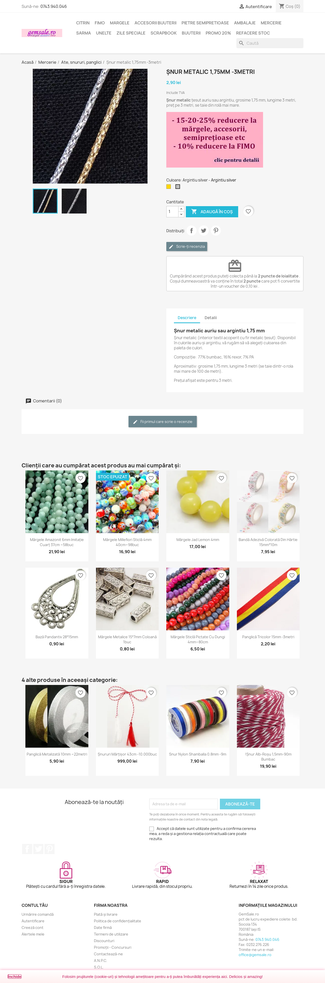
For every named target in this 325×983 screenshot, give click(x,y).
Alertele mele (33, 934)
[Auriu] (169, 187)
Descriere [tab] (187, 317)
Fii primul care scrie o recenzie (162, 421)
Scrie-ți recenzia (187, 246)
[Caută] (269, 43)
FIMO (100, 23)
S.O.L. (99, 967)
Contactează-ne (108, 954)
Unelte (103, 33)
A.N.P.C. (100, 960)
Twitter (38, 849)
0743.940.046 (53, 6)
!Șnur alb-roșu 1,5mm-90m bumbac (268, 757)
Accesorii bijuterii (155, 23)
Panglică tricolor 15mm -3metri (268, 636)
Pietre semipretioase (205, 23)
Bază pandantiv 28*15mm (57, 636)
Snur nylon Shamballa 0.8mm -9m (197, 754)
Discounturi (104, 940)
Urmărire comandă (38, 914)
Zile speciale (131, 33)
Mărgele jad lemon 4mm (197, 539)
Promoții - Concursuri (112, 947)
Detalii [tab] (211, 317)
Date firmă (103, 927)
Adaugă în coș (212, 211)
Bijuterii (191, 33)
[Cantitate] (172, 211)
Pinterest (216, 230)
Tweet (204, 230)
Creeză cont (32, 927)
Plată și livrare (106, 914)
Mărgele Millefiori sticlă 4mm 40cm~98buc (127, 542)
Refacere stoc (253, 33)
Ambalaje (245, 23)
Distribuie (191, 230)
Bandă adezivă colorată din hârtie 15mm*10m (268, 542)
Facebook (27, 849)
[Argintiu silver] (178, 187)
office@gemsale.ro (255, 954)
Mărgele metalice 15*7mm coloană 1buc (127, 639)
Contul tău (35, 905)
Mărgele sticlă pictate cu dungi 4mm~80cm (198, 639)
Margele (119, 23)
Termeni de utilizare (111, 934)
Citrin (83, 23)
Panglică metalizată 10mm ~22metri (57, 754)
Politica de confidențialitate (117, 921)
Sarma (83, 33)
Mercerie (271, 23)
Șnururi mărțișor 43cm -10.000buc (127, 754)
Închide (14, 976)
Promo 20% (218, 33)
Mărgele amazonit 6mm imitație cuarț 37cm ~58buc (57, 542)
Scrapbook (164, 33)
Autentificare (33, 921)
